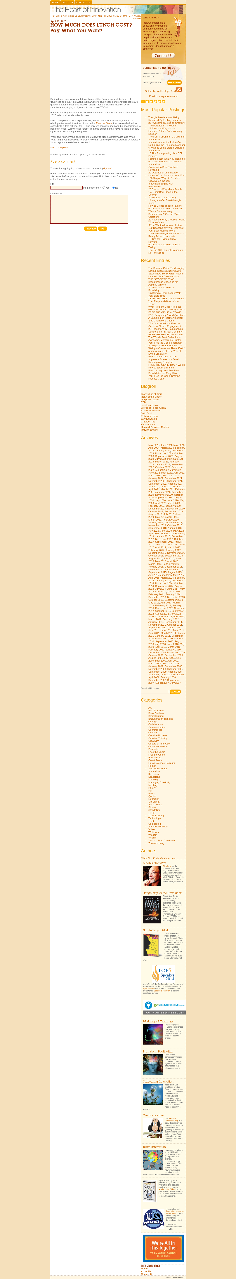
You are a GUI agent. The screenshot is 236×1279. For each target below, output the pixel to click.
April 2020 (160, 503)
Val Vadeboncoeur (158, 826)
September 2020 (164, 497)
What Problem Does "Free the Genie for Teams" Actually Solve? (166, 308)
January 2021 (162, 492)
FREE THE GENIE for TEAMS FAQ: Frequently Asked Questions (166, 313)
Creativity (153, 740)
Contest (152, 732)
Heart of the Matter (151, 396)
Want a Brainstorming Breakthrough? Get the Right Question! (164, 214)
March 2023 (161, 461)
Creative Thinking (157, 738)
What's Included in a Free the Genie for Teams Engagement (164, 325)
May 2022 (166, 472)
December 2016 (157, 552)
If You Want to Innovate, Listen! (165, 225)
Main (100, 16)
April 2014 (160, 591)
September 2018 (157, 528)
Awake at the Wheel (167, 1189)
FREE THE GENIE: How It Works (166, 364)
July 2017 (160, 544)
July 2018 (153, 530)
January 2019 (155, 522)
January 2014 (173, 594)
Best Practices (156, 710)
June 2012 (154, 616)
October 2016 (155, 555)
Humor (152, 765)
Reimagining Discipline (160, 362)
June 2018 (166, 530)
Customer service (158, 746)
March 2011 (167, 633)
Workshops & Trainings (158, 1021)
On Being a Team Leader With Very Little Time (164, 294)
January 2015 (162, 580)
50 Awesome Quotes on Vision (165, 208)
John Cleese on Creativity (162, 197)
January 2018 (162, 536)
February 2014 (156, 594)
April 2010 (160, 646)
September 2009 (174, 655)
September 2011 (157, 627)
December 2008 (173, 666)
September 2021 (157, 483)
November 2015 (157, 569)
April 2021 (153, 489)
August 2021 (175, 483)
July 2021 (153, 486)
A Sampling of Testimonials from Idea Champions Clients (165, 319)
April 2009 (172, 660)
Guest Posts (155, 760)
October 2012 (162, 611)
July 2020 (160, 500)
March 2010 (174, 646)
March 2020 (174, 503)
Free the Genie (104, 123)
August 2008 (175, 671)
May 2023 (172, 458)
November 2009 (176, 652)
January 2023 (162, 464)
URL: (53, 184)
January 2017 (173, 550)
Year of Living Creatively (161, 840)
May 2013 (153, 602)
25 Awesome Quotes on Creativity (166, 122)
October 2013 (155, 599)
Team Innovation (154, 1147)
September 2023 (164, 456)
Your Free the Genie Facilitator (165, 342)
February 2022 (171, 475)
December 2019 (157, 508)
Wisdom (152, 834)
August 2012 (162, 613)
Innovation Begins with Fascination (160, 185)
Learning (153, 779)
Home (55, 2)
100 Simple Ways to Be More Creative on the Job (164, 179)
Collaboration (155, 724)
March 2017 (174, 547)
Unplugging (154, 823)
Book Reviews (156, 713)
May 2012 (166, 616)
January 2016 (155, 566)
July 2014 (160, 588)
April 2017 (160, 547)
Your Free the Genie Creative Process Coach (164, 377)
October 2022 (162, 467)
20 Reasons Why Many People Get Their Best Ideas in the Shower (165, 192)
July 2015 (153, 575)
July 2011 (153, 630)
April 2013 (165, 602)
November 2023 (164, 453)
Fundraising (154, 757)
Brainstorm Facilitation (158, 1051)
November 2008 (157, 669)
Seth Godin (147, 413)
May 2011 (178, 630)
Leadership (154, 776)
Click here (167, 866)
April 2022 (178, 472)
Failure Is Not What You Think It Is (166, 158)
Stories (152, 807)
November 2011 (157, 624)
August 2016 (155, 558)
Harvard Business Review (155, 427)
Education (153, 749)
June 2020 (172, 500)
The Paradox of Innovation (162, 125)
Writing (152, 837)
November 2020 (164, 494)
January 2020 (173, 505)
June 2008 (166, 674)
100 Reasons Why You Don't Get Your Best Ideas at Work (166, 229)
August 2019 (155, 514)
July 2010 (160, 644)
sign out (107, 168)
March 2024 (167, 447)
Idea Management (158, 768)
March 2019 (154, 519)
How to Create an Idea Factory (165, 205)
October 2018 (174, 525)
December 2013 (157, 597)
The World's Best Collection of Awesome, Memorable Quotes (164, 338)
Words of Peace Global (153, 407)
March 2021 (167, 489)
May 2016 (160, 561)
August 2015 (175, 572)
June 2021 (166, 486)
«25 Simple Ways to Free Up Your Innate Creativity (74, 16)
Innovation (154, 771)
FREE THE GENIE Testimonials (165, 334)
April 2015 (153, 577)
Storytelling (154, 810)
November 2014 (164, 583)
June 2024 (166, 445)
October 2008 (174, 669)
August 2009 (155, 658)
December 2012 (164, 608)
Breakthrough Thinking (160, 718)
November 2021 (157, 481)
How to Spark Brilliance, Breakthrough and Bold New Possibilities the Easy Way (163, 370)
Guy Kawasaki (149, 418)
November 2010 (164, 638)
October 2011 (174, 624)
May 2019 (160, 517)
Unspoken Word (150, 399)
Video (151, 829)
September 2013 (174, 599)
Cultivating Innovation (158, 1081)
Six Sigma (153, 801)
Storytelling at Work (151, 394)
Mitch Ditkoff (148, 858)
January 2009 (155, 666)
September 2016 (174, 555)
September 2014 (164, 586)
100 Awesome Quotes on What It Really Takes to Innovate (166, 235)
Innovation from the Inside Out (164, 142)
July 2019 (169, 514)
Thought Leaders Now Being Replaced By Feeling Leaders (164, 118)
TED (143, 402)
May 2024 (178, 445)
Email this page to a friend (163, 96)
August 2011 (175, 627)
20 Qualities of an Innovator (163, 172)
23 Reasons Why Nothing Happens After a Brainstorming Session (165, 131)
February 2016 (171, 564)
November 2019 (176, 508)
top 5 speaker (149, 988)
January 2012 (155, 622)
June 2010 (172, 644)
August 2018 (175, 528)
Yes (107, 187)
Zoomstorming (156, 843)
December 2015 (173, 566)
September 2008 (157, 671)
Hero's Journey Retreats (161, 763)
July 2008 (153, 674)
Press (151, 793)
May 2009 (160, 660)
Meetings (153, 785)
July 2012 (175, 613)
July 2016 (169, 558)
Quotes (152, 796)
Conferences (155, 729)
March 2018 (167, 533)
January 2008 (168, 677)
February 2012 (171, 619)
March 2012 (154, 619)
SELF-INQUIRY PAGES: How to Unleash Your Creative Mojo (165, 275)
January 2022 (155, 478)
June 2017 (172, 544)
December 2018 (173, 522)
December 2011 (173, 622)
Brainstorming (156, 716)
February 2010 (156, 649)
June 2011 (166, 630)
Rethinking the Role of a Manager (166, 145)
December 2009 (157, 652)
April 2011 (153, 633)
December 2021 (173, 478)
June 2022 (154, 472)
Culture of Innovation (159, 743)
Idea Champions (59, 147)
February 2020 (156, 505)
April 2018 (153, 533)
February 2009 (171, 663)
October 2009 (155, 655)
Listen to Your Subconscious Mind (166, 175)
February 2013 (163, 605)
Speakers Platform (151, 410)
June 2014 (172, 588)
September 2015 (157, 572)
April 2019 (172, 517)
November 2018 (157, 525)
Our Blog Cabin (153, 1115)
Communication (157, 727)
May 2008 (178, 674)
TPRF (151, 812)
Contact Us (83, 2)
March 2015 (167, 577)
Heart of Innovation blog (171, 1119)
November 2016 (176, 552)
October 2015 (174, 569)
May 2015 (178, 575)
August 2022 (162, 470)
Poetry (152, 787)
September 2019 (174, 511)
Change (152, 721)
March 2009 (154, 663)
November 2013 (176, 597)
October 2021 (174, 481)
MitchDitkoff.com (154, 863)
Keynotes (153, 774)
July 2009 (169, 658)
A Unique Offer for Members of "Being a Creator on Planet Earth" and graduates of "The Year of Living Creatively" (166, 349)
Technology (154, 818)
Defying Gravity (149, 430)
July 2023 (160, 458)
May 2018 (178, 530)
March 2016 (154, 564)
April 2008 (153, 677)
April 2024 (153, 447)
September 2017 (164, 541)
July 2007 (175, 682)
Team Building (156, 815)
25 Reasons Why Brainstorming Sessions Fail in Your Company (165, 330)
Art (150, 707)
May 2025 (153, 445)
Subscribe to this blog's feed (163, 91)
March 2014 (174, 591)
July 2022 (175, 470)
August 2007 (162, 682)
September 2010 (164, 641)
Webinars (153, 832)
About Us (67, 2)
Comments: (56, 193)
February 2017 (156, 550)
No (116, 187)
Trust (151, 821)
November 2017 (164, 539)
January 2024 (162, 450)
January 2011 (162, 635)
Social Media (155, 804)
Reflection (153, 799)
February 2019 (171, 519)
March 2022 (154, 475)
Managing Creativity (159, 782)
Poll (150, 790)
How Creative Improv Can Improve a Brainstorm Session (164, 358)
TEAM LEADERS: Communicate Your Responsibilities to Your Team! (166, 301)
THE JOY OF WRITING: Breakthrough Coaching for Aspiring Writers (163, 282)
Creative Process (157, 735)
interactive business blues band (175, 1212)
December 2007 (157, 680)
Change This (148, 421)
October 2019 (155, 511)
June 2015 (166, 575)
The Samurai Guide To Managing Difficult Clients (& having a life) (166, 269)
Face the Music (156, 752)
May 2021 (178, 486)
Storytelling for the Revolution (162, 893)
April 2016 (172, 561)
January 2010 (173, 649)
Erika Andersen (149, 416)
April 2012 (178, 616)
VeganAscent (148, 424)
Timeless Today (149, 405)
